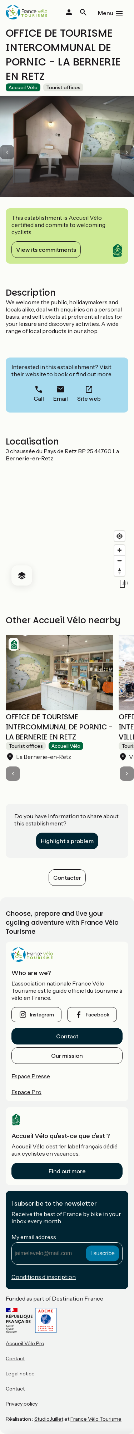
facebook (97, 1014)
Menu (105, 13)
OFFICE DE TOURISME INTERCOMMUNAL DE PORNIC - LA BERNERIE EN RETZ (59, 727)
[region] (67, 526)
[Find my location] (119, 536)
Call (39, 398)
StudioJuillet (48, 1419)
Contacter (67, 877)
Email (60, 398)
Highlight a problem (67, 841)
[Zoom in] (119, 550)
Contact (67, 1036)
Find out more (67, 1171)
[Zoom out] (119, 560)
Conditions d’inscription (43, 1276)
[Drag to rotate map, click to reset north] (119, 571)
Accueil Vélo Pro (25, 1343)
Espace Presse (30, 1076)
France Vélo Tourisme (95, 1419)
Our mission (67, 1055)
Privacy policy (22, 1404)
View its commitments (46, 249)
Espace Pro (26, 1092)
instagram (42, 1014)
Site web (89, 398)
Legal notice (20, 1373)
